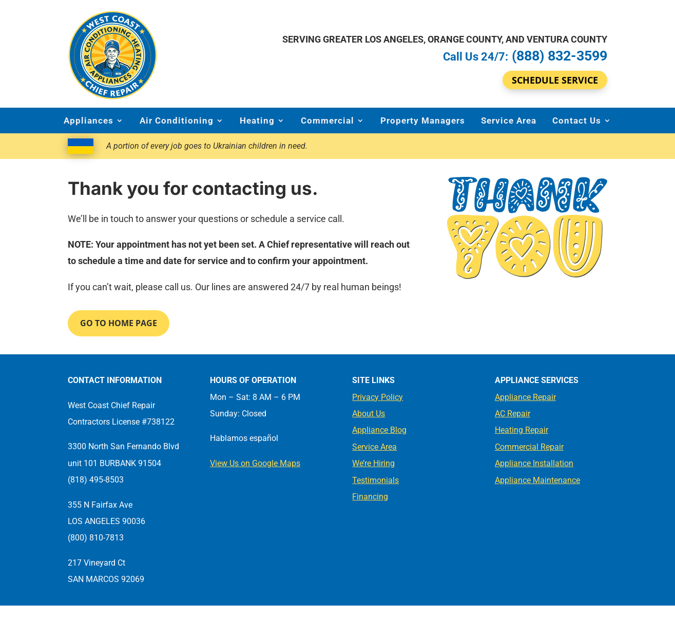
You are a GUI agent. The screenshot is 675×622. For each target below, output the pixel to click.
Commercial (327, 120)
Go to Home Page (118, 323)
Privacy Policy (377, 397)
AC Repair (512, 413)
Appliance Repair (525, 397)
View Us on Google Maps (255, 463)
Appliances (88, 120)
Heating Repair (521, 430)
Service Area (508, 120)
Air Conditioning (177, 120)
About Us (368, 413)
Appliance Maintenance (537, 480)
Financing (370, 496)
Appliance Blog (379, 430)
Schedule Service (555, 80)
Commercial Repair (529, 447)
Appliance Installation (534, 463)
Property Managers (422, 120)
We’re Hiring (373, 463)
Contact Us (576, 120)
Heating (257, 120)
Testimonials (375, 480)
